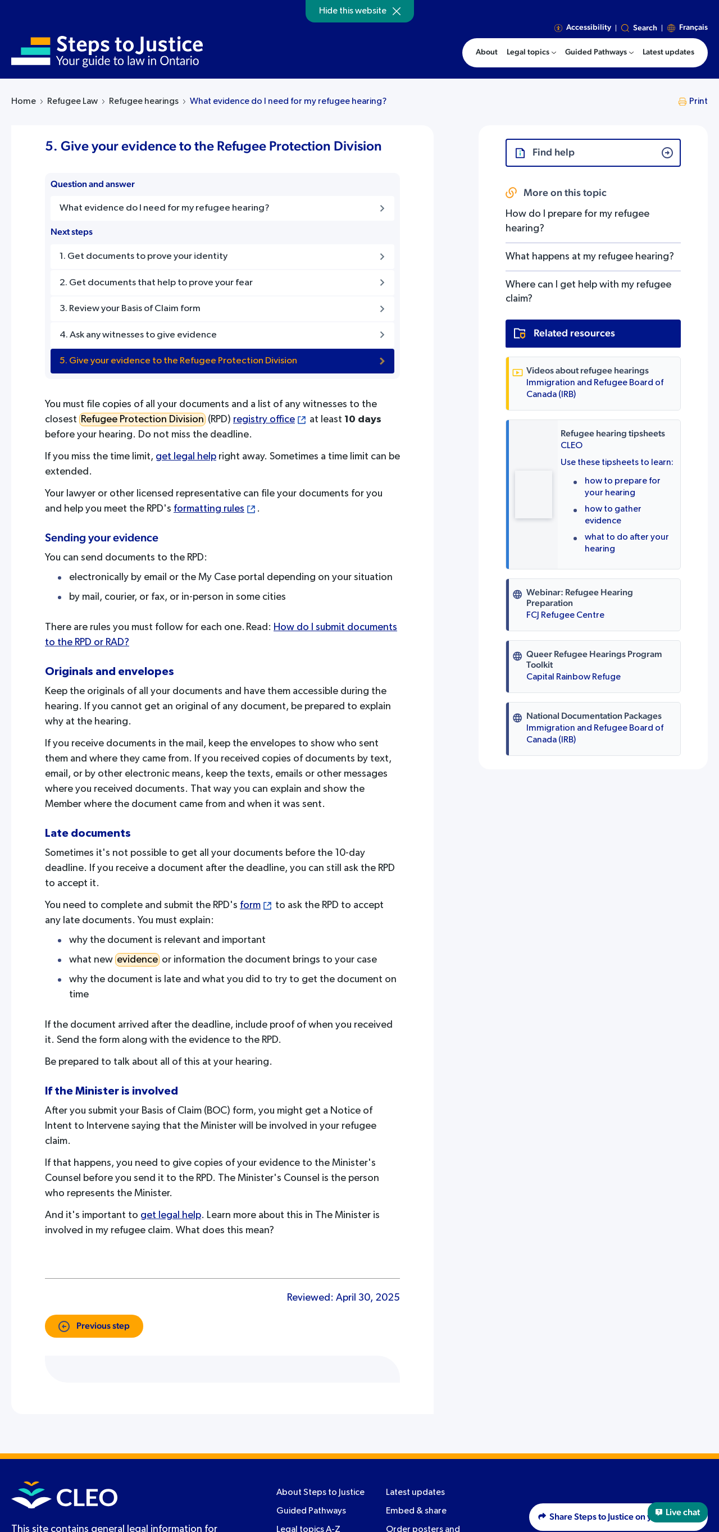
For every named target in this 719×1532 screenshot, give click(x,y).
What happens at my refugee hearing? (590, 257)
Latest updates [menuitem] (668, 52)
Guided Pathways (311, 1511)
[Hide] (396, 11)
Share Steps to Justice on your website (618, 1516)
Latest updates (415, 1492)
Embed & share (416, 1511)
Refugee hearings (144, 101)
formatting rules (209, 509)
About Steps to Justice (320, 1492)
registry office (264, 419)
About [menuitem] (487, 52)
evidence (137, 960)
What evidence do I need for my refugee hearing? (288, 101)
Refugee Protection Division (142, 419)
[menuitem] (531, 52)
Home (23, 101)
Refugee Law (72, 101)
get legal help (186, 457)
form (250, 905)
